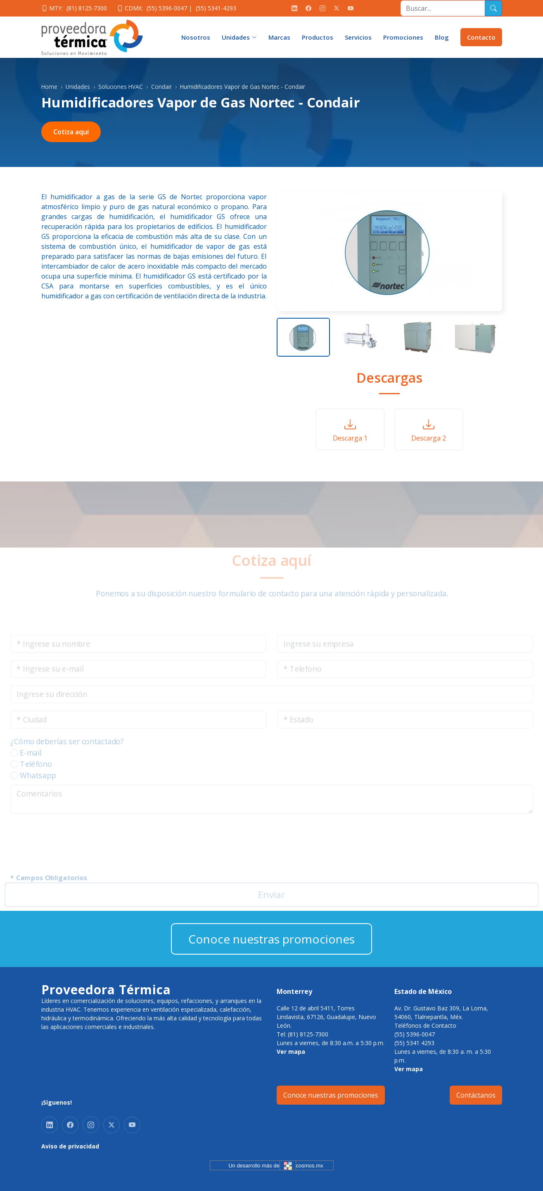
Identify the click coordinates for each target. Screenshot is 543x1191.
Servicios (358, 37)
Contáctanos (476, 1095)
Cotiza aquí (71, 131)
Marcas (279, 37)
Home (49, 87)
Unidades (78, 87)
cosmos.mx (309, 1165)
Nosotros (195, 37)
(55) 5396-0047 (167, 8)
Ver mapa (291, 1051)
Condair (161, 87)
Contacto (481, 37)
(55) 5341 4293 (414, 1043)
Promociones (403, 37)
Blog (442, 37)
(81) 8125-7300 (86, 8)
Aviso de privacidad (70, 1146)
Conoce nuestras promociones (271, 939)
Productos (317, 37)
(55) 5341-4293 (216, 8)
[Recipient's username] (443, 8)
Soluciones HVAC (120, 87)
